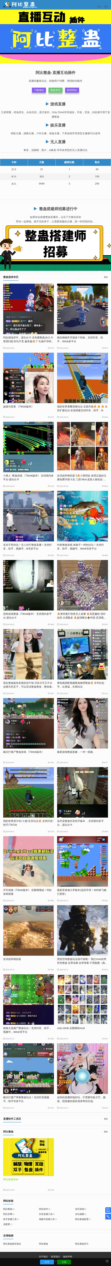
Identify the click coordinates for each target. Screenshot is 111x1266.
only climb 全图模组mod (71, 1028)
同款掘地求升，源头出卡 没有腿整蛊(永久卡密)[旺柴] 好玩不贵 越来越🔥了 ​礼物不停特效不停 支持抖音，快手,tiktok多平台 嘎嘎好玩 (28, 341)
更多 (106, 277)
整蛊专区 (55, 90)
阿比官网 (9, 1214)
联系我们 (55, 1256)
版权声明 (67, 1256)
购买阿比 (72, 90)
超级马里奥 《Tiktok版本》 (18, 406)
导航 (99, 5)
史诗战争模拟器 (12, 959)
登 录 (47, 1262)
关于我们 (43, 1256)
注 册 (64, 1262)
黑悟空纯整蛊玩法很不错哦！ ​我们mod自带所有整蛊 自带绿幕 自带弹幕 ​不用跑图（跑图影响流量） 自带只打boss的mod (82, 963)
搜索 (106, 5)
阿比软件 (44, 1209)
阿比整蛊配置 (83, 1219)
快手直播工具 (11, 1219)
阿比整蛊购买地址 (12, 1244)
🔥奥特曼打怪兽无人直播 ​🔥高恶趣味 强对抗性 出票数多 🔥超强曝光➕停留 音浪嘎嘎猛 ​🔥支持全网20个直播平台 (81, 617)
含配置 (7, 1224)
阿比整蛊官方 (82, 1244)
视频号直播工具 (48, 1219)
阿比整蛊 (9, 1209)
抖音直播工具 (47, 1214)
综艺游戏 (80, 1209)
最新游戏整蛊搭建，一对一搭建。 (76, 751)
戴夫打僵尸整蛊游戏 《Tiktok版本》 (23, 751)
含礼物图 (80, 1214)
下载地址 (39, 90)
